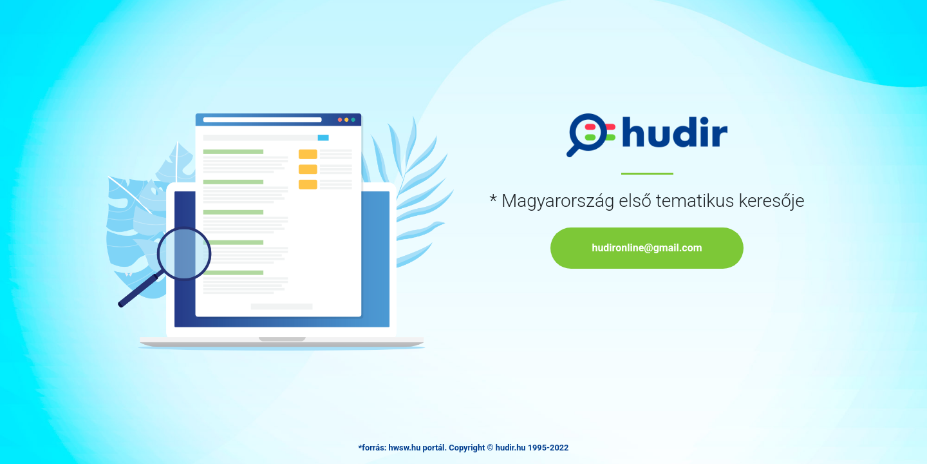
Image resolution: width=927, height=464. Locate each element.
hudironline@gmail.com (647, 248)
